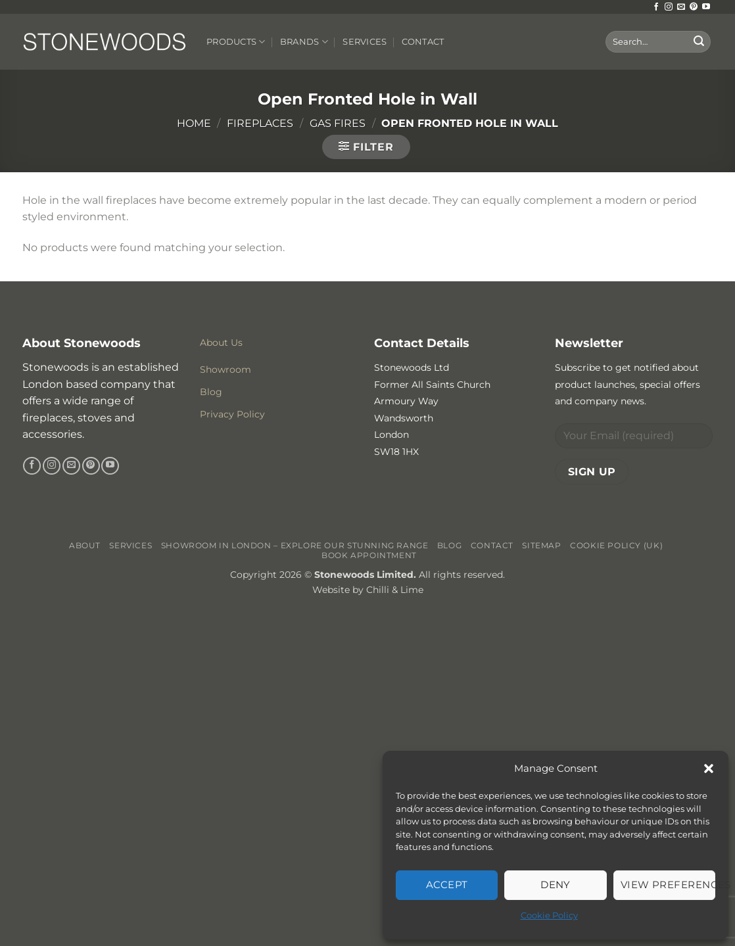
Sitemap (541, 545)
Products (236, 41)
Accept (447, 884)
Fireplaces (260, 123)
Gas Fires (338, 123)
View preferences (668, 884)
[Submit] (699, 42)
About (85, 545)
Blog (449, 545)
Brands (304, 41)
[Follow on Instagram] (669, 7)
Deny (555, 884)
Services (365, 42)
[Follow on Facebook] (656, 7)
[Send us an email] (681, 7)
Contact (423, 42)
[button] (708, 768)
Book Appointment (369, 555)
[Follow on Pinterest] (694, 7)
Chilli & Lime (394, 590)
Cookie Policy (549, 915)
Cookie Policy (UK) (616, 545)
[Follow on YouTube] (706, 7)
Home (194, 123)
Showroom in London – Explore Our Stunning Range (295, 545)
